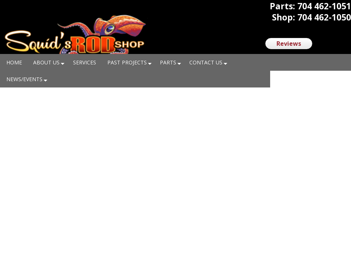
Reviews (288, 43)
